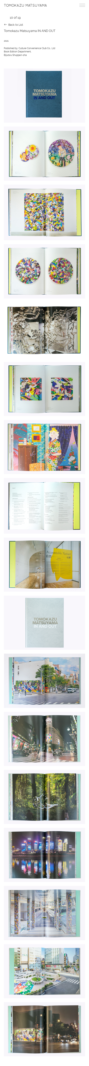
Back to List (15, 24)
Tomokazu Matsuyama (25, 5)
